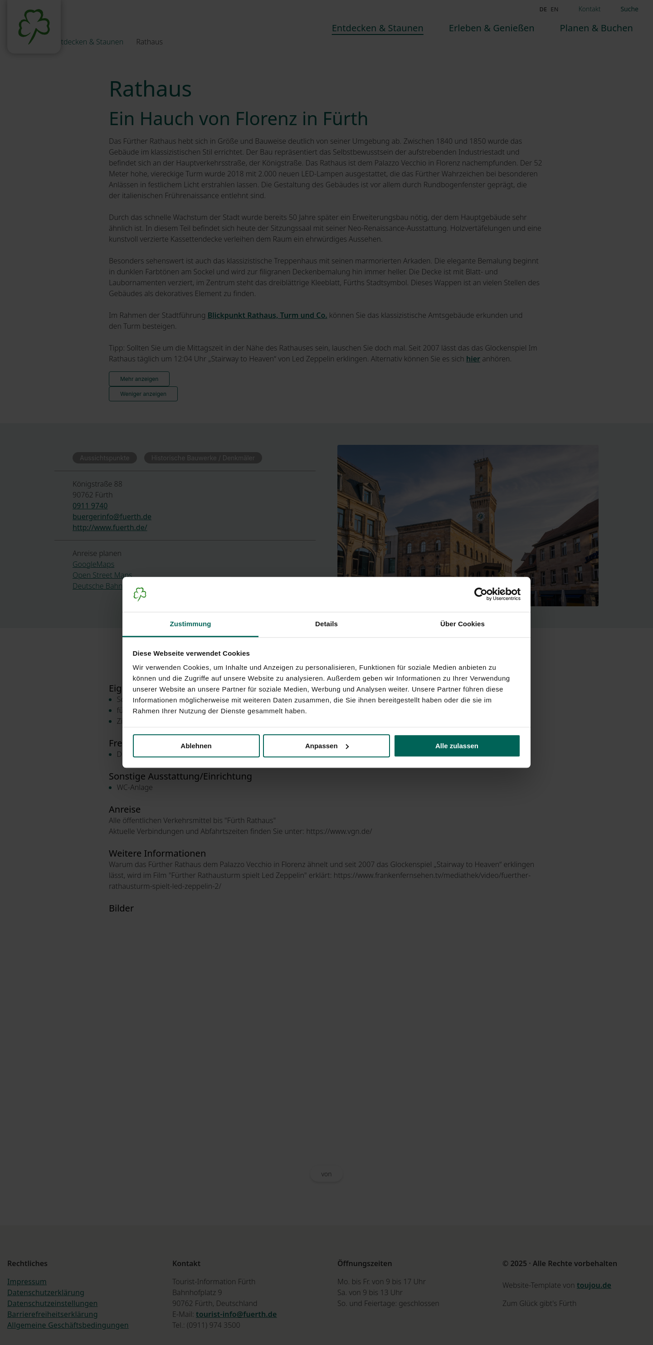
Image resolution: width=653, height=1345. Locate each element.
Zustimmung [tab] (190, 624)
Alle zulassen (456, 746)
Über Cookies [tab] (462, 624)
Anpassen (327, 746)
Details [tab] (326, 624)
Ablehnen (195, 746)
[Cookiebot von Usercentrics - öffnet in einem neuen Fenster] (481, 594)
